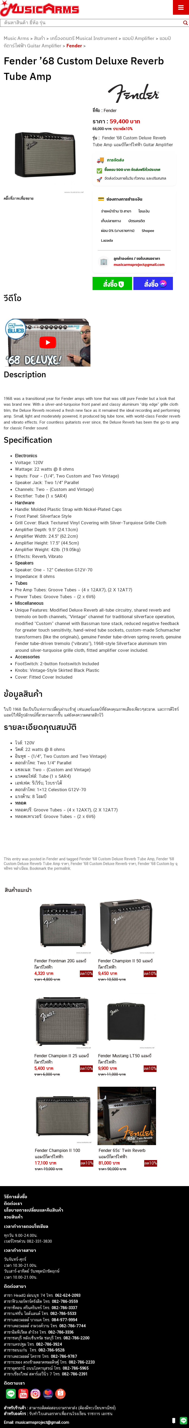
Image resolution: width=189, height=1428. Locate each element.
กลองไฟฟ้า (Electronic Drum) (28, 1365)
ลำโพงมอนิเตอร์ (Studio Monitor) (31, 1377)
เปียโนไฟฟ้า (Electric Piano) (27, 1353)
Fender (74, 46)
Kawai (9, 1401)
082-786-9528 (51, 1255)
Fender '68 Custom (153, 864)
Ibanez (10, 1395)
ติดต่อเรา (13, 1108)
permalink (62, 868)
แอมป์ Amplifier (138, 38)
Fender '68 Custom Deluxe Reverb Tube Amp (116, 859)
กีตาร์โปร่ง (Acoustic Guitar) (28, 1342)
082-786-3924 (49, 1249)
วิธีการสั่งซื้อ (15, 1102)
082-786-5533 (63, 1218)
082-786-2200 (76, 1243)
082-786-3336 (61, 1237)
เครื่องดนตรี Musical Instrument (83, 38)
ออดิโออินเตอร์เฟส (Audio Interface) (34, 1371)
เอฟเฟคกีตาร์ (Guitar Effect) (27, 1360)
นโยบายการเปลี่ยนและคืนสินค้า (33, 1115)
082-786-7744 (72, 1231)
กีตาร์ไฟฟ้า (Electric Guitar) (27, 1336)
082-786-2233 (82, 1267)
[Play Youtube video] (47, 343)
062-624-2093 (67, 1200)
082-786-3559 (65, 1206)
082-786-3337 (64, 1212)
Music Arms (16, 38)
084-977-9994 (64, 1224)
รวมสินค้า (13, 1122)
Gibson (10, 1389)
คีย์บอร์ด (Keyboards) (22, 1348)
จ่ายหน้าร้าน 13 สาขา (116, 211)
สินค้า (39, 38)
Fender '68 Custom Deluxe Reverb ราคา (103, 864)
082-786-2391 (75, 1279)
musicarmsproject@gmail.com (139, 264)
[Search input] (92, 23)
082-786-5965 (76, 1273)
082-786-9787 (64, 1261)
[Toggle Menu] (181, 7)
